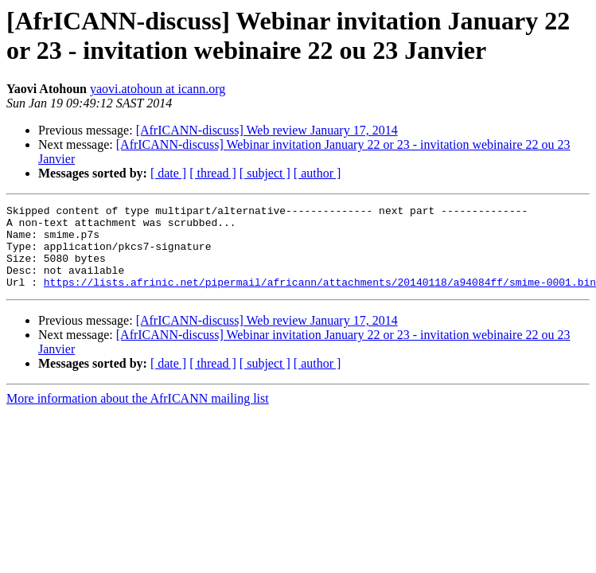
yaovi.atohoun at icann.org (157, 89)
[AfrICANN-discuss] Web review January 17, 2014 (267, 130)
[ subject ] (265, 173)
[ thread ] (212, 173)
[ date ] (168, 173)
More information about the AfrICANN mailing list (137, 415)
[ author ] (317, 173)
